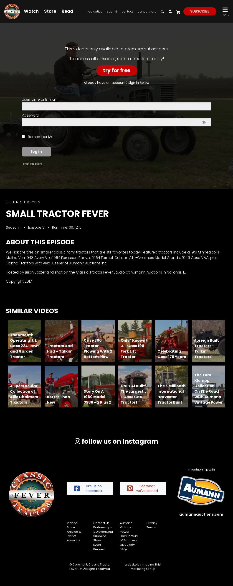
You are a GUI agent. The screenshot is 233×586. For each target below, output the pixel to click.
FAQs (123, 549)
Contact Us (101, 523)
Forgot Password (32, 164)
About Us (73, 540)
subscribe (199, 11)
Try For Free (116, 70)
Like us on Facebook (88, 488)
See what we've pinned (142, 488)
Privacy (152, 523)
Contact (127, 11)
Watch (31, 11)
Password (30, 115)
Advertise (95, 11)
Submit (112, 11)
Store (50, 11)
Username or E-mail (39, 99)
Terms (151, 527)
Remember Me (37, 136)
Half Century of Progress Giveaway (129, 540)
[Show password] (203, 122)
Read (67, 11)
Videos (72, 523)
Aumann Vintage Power (126, 527)
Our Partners (146, 11)
